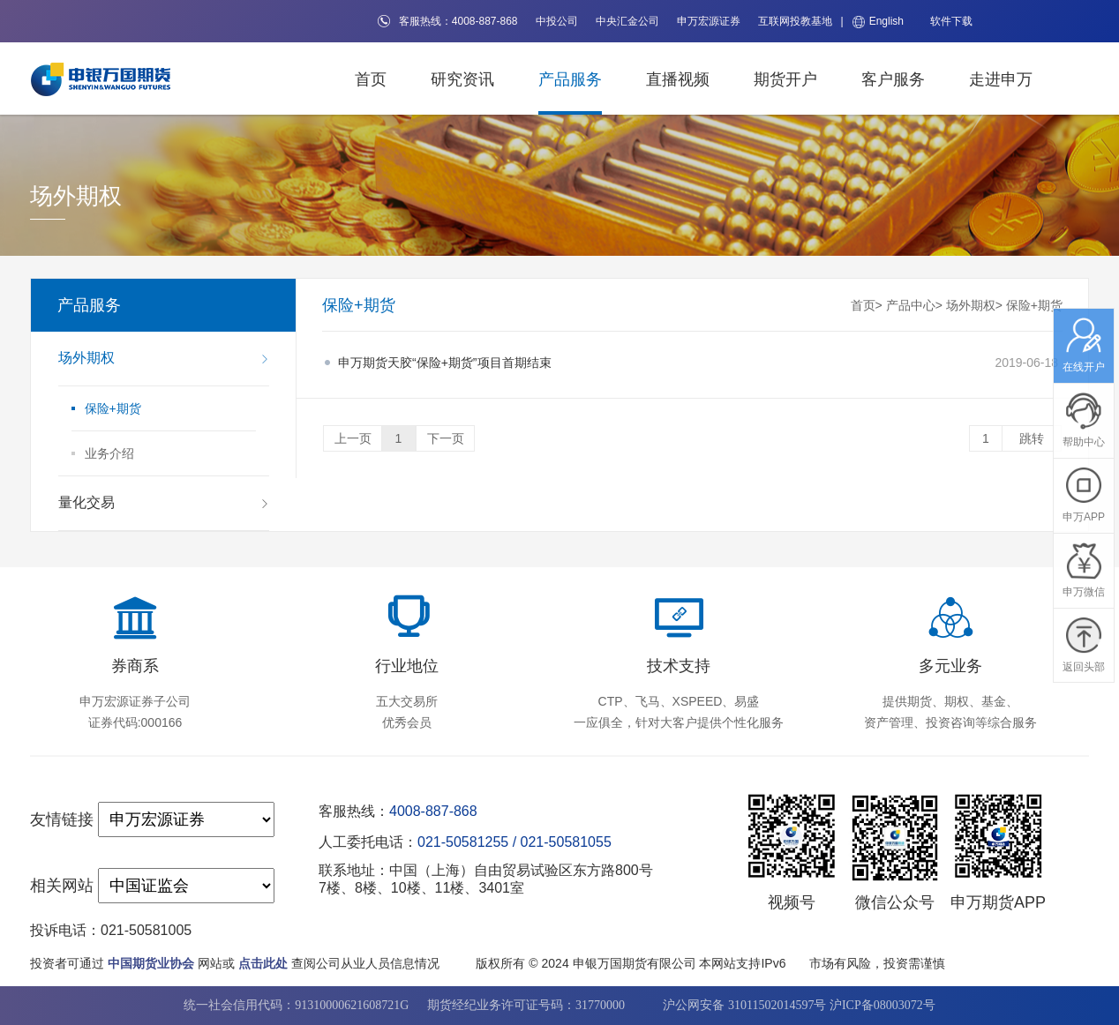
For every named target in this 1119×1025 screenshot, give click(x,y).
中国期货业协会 (151, 963)
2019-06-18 (698, 362)
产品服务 (570, 79)
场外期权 (970, 305)
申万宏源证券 (708, 21)
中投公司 (557, 21)
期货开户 (785, 79)
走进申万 (1001, 79)
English (878, 21)
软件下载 (951, 21)
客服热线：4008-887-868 (448, 21)
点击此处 (263, 963)
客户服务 (893, 79)
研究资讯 (462, 79)
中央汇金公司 (627, 21)
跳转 (1031, 438)
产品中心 (910, 305)
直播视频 (678, 79)
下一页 (445, 438)
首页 (371, 79)
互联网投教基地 (795, 21)
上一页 (353, 438)
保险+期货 (1034, 305)
